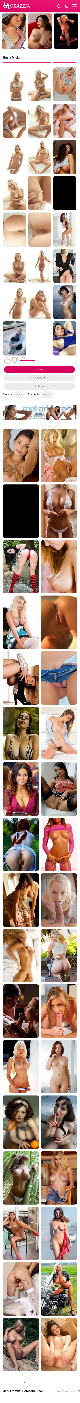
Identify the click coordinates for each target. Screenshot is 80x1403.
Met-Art (47, 394)
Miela (19, 394)
